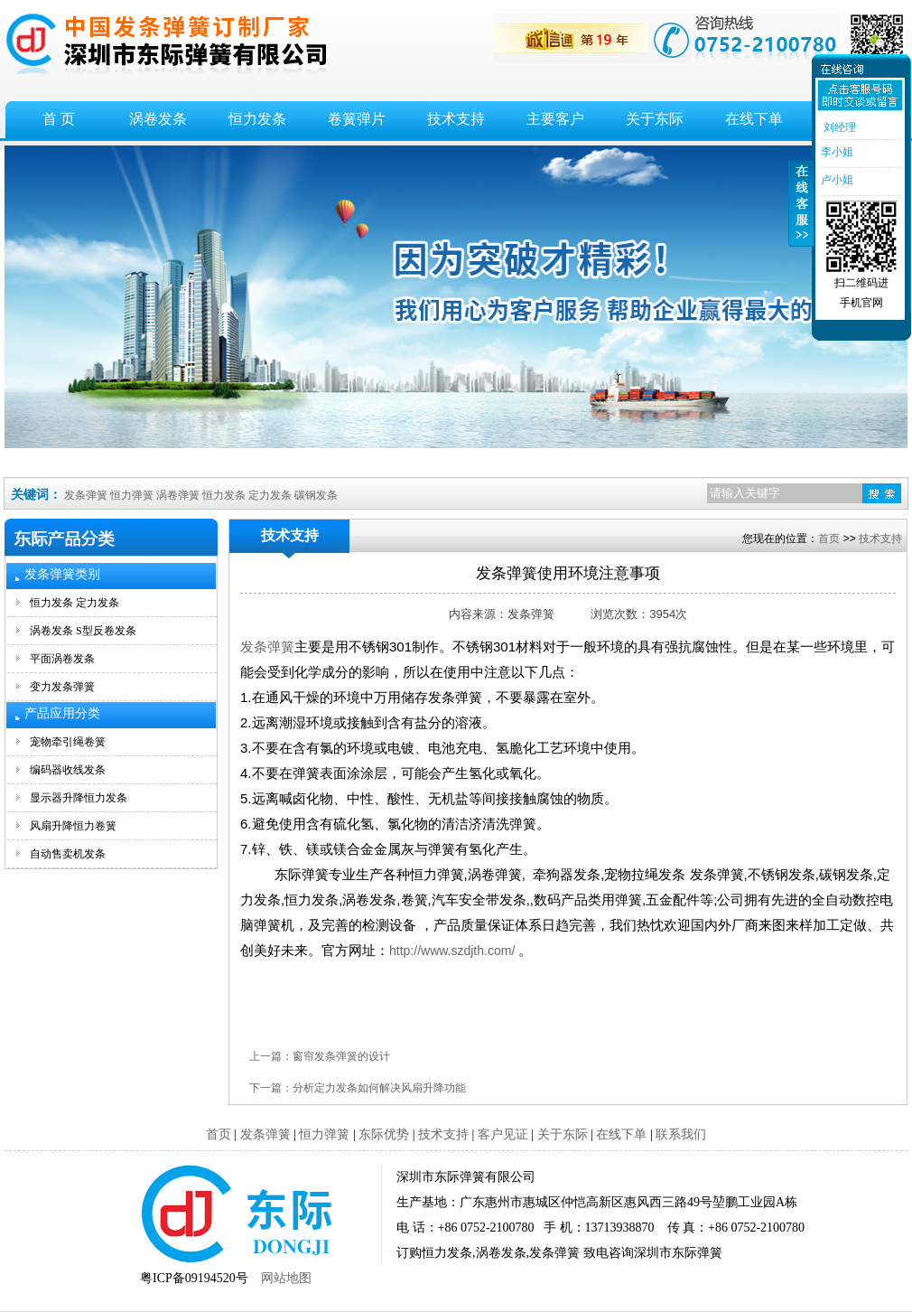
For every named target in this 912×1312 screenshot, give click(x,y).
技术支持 (456, 119)
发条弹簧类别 (62, 574)
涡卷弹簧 (178, 495)
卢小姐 (835, 179)
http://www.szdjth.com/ (452, 950)
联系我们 (681, 1134)
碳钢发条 (316, 495)
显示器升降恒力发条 (78, 798)
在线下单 (754, 119)
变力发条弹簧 (62, 686)
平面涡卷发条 (62, 658)
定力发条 (270, 495)
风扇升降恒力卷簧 (73, 826)
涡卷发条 (158, 119)
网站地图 (286, 1278)
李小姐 (835, 151)
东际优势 (383, 1134)
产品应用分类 (62, 713)
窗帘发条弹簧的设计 (341, 1056)
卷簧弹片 (357, 119)
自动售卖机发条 (68, 854)
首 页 (58, 119)
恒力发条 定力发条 (74, 602)
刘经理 (837, 127)
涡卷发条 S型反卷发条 (83, 630)
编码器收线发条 (68, 770)
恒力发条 (257, 119)
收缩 (801, 214)
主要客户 (555, 119)
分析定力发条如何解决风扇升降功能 (379, 1088)
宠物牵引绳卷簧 (68, 742)
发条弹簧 (85, 495)
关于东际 (655, 119)
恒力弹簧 (132, 495)
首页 (829, 538)
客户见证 (503, 1134)
